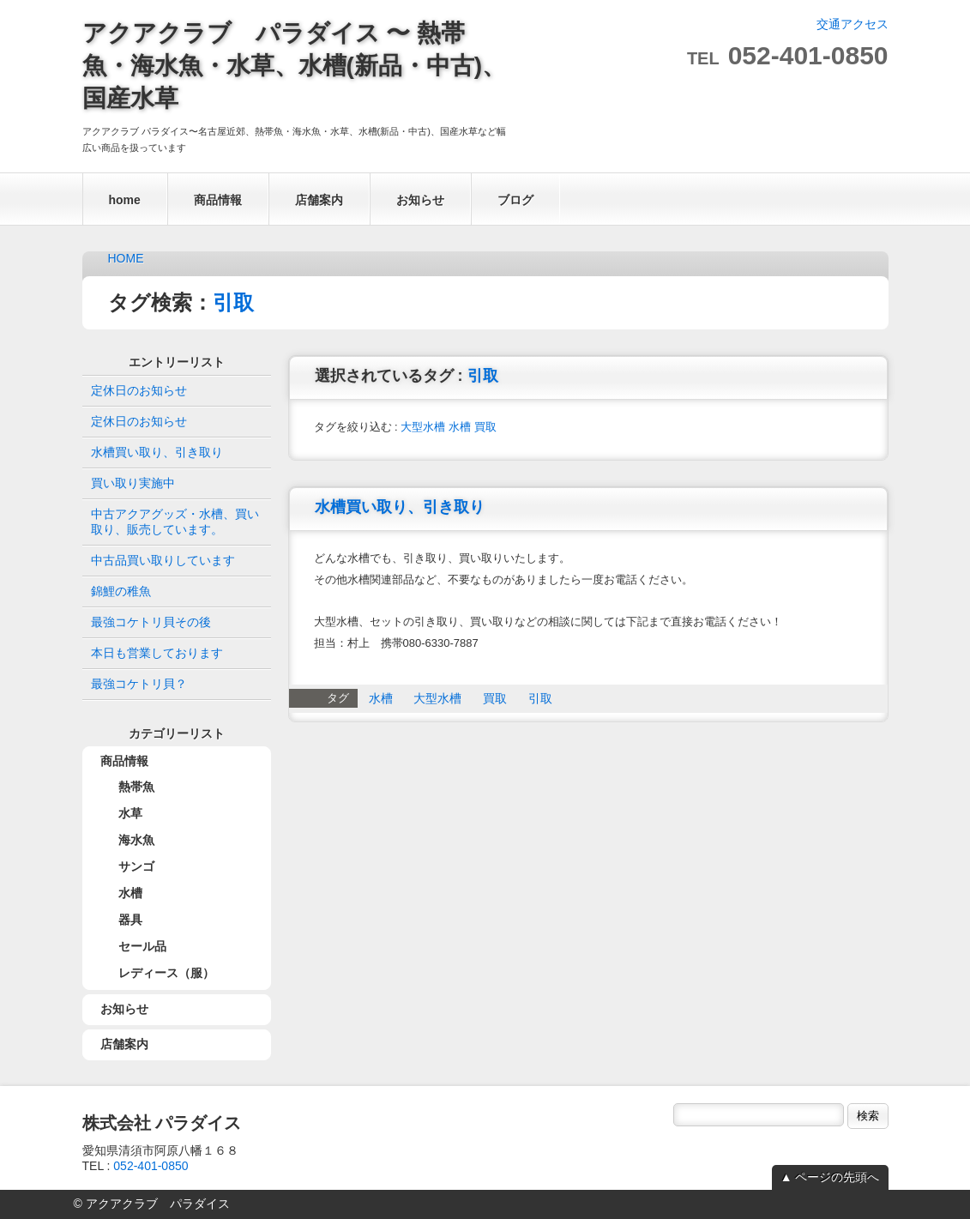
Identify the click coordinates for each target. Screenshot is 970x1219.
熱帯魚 (136, 787)
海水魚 (136, 840)
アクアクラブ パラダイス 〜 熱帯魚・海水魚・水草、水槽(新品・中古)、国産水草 (294, 66)
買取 (485, 426)
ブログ (515, 200)
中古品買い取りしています (163, 560)
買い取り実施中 (133, 483)
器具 (130, 919)
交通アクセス (852, 24)
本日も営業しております (157, 653)
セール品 (142, 946)
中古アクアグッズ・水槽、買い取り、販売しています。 (175, 521)
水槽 (460, 426)
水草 (130, 813)
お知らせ (420, 200)
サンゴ (136, 866)
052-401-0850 (150, 1166)
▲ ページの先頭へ (830, 1177)
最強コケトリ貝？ (139, 684)
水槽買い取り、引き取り (400, 507)
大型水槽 (423, 426)
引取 (233, 302)
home (125, 200)
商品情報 (218, 200)
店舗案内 (319, 200)
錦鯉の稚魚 (121, 591)
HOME (126, 258)
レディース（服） (166, 973)
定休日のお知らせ (139, 390)
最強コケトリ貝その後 (151, 622)
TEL (788, 58)
